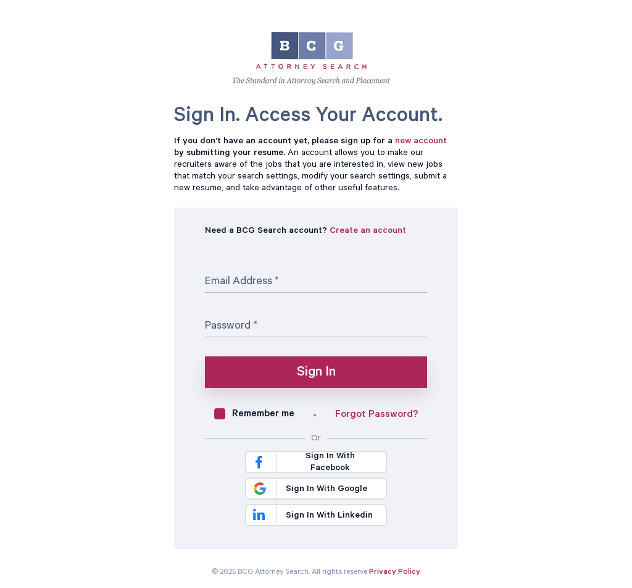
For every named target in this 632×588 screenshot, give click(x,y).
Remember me (263, 414)
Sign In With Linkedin (312, 516)
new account (421, 142)
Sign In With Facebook (303, 462)
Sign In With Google (308, 489)
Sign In (316, 373)
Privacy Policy (394, 572)
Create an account (368, 232)
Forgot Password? (376, 415)
